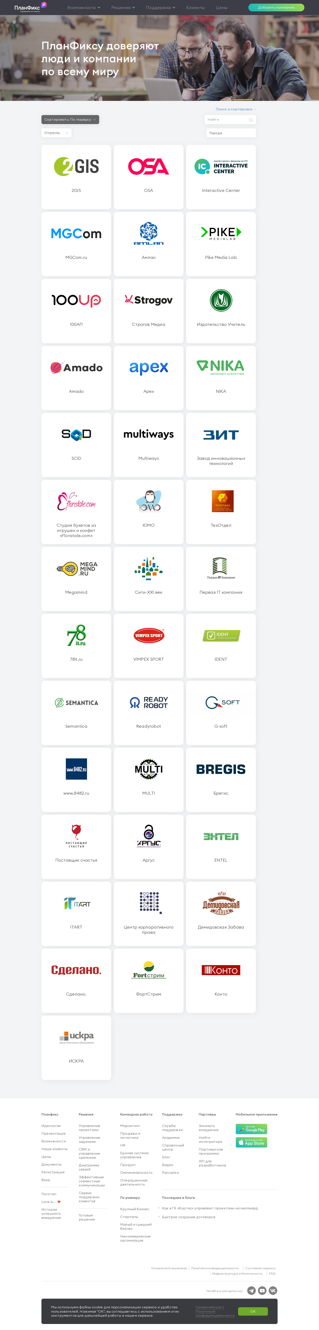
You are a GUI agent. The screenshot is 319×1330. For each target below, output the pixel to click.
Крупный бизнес (134, 1209)
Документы (51, 1164)
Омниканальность (136, 1172)
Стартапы (129, 1217)
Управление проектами (89, 1128)
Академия (170, 1137)
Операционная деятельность (133, 1182)
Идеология (51, 1126)
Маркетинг (130, 1126)
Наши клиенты (54, 1149)
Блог (166, 1157)
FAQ (272, 1273)
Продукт (128, 1165)
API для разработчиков (212, 1163)
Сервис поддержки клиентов (89, 1197)
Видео (167, 1165)
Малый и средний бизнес (136, 1226)
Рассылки (170, 1172)
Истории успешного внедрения (51, 1213)
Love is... (48, 1201)
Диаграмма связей (89, 1167)
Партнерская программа (211, 1151)
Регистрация (52, 1172)
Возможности (53, 1141)
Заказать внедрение (209, 1128)
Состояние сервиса (260, 1268)
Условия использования (169, 1268)
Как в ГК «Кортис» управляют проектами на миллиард (210, 1208)
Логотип (48, 1194)
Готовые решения (87, 1217)
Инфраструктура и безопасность (237, 1273)
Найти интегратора (210, 1139)
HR (122, 1145)
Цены (46, 1156)
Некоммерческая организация (135, 1238)
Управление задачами (89, 1139)
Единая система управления (134, 1155)
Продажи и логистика (130, 1135)
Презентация (53, 1133)
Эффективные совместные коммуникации (92, 1181)
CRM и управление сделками (89, 1153)
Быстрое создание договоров (188, 1217)
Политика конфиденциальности (215, 1268)
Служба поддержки (172, 1128)
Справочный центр (173, 1147)
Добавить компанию (276, 7)
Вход (45, 1180)
